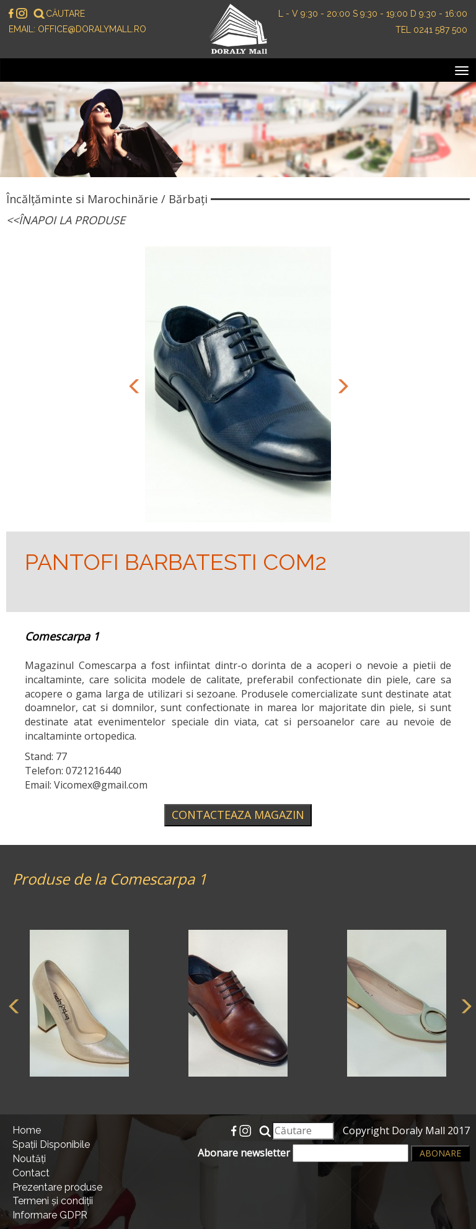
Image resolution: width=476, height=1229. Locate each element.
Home (26, 1130)
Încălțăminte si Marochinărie (82, 198)
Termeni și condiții (52, 1201)
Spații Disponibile (51, 1144)
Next (340, 384)
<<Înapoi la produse (65, 219)
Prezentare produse (57, 1187)
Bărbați (188, 198)
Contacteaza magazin (238, 814)
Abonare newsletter (303, 1153)
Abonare (440, 1153)
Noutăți (29, 1159)
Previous (132, 384)
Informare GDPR (49, 1215)
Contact (31, 1173)
